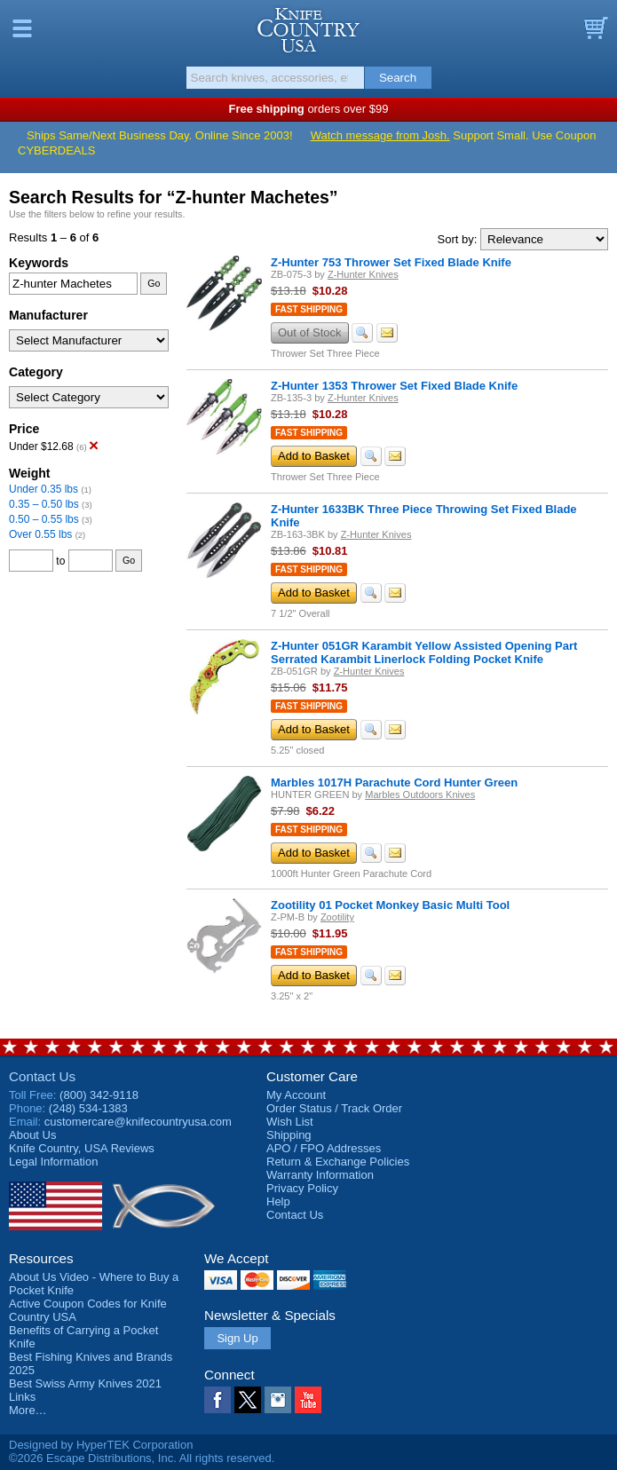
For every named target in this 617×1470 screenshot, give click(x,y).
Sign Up (237, 1338)
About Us (32, 1135)
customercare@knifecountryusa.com (138, 1121)
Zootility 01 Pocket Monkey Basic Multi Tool (390, 905)
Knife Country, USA (308, 30)
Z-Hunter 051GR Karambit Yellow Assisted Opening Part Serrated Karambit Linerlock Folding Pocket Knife (424, 652)
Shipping (289, 1135)
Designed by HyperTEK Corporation (101, 1444)
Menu (22, 28)
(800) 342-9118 (98, 1095)
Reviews (81, 1148)
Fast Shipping (309, 309)
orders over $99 (309, 108)
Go (153, 283)
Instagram (278, 1400)
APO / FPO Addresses (323, 1148)
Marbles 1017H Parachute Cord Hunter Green (394, 782)
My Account (296, 1095)
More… (28, 1410)
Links (22, 1396)
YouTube (308, 1400)
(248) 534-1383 (88, 1108)
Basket (595, 28)
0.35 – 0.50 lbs (44, 504)
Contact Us (42, 1076)
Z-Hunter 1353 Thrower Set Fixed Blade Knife (394, 385)
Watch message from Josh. (380, 135)
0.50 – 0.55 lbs (44, 519)
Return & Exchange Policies (337, 1161)
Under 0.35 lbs (43, 489)
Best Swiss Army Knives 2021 (85, 1383)
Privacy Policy (302, 1188)
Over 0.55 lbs (40, 534)
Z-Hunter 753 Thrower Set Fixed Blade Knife (391, 262)
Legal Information (53, 1161)
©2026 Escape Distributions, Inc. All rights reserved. (141, 1458)
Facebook (217, 1400)
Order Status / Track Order (334, 1108)
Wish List (289, 1121)
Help (278, 1201)
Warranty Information (320, 1175)
